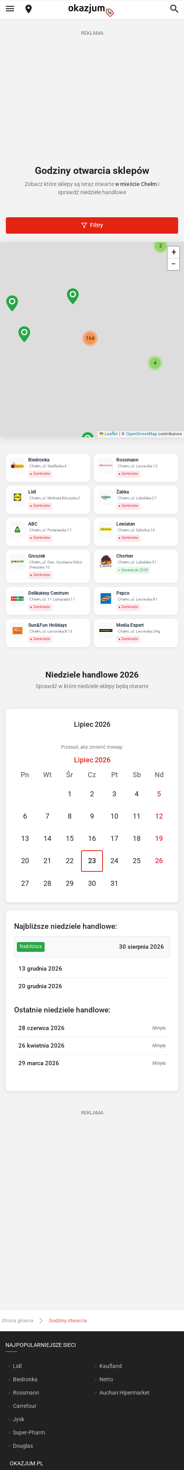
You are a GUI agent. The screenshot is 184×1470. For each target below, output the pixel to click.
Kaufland (110, 1366)
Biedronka (25, 1379)
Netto (106, 1379)
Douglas (23, 1446)
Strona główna (17, 1320)
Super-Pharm (29, 1432)
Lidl (17, 1366)
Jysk (18, 1419)
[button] (90, 338)
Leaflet (108, 433)
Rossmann (26, 1393)
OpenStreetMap (141, 433)
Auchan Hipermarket (124, 1393)
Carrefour (24, 1406)
